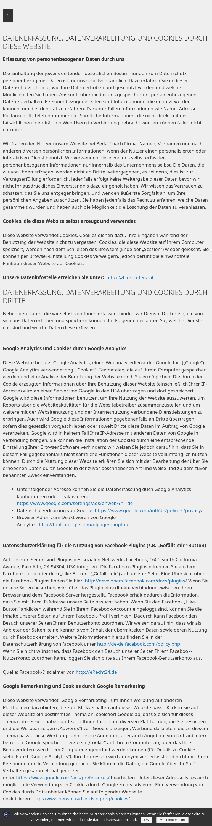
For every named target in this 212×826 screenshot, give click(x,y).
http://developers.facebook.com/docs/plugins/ (136, 581)
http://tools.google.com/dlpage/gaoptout (84, 524)
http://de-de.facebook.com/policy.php (138, 644)
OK (146, 820)
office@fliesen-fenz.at (129, 277)
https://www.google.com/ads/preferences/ (63, 777)
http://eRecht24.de (96, 672)
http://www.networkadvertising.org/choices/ (81, 798)
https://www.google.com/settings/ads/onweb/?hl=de (75, 503)
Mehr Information (172, 820)
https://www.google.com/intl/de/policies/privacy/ (149, 510)
